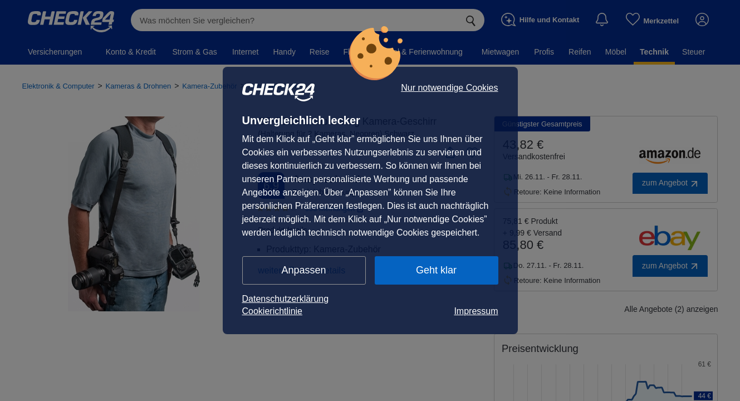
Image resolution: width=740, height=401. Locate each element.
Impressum (476, 311)
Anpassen (303, 270)
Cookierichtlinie (272, 311)
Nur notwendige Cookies (449, 88)
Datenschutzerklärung (285, 299)
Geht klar (436, 270)
